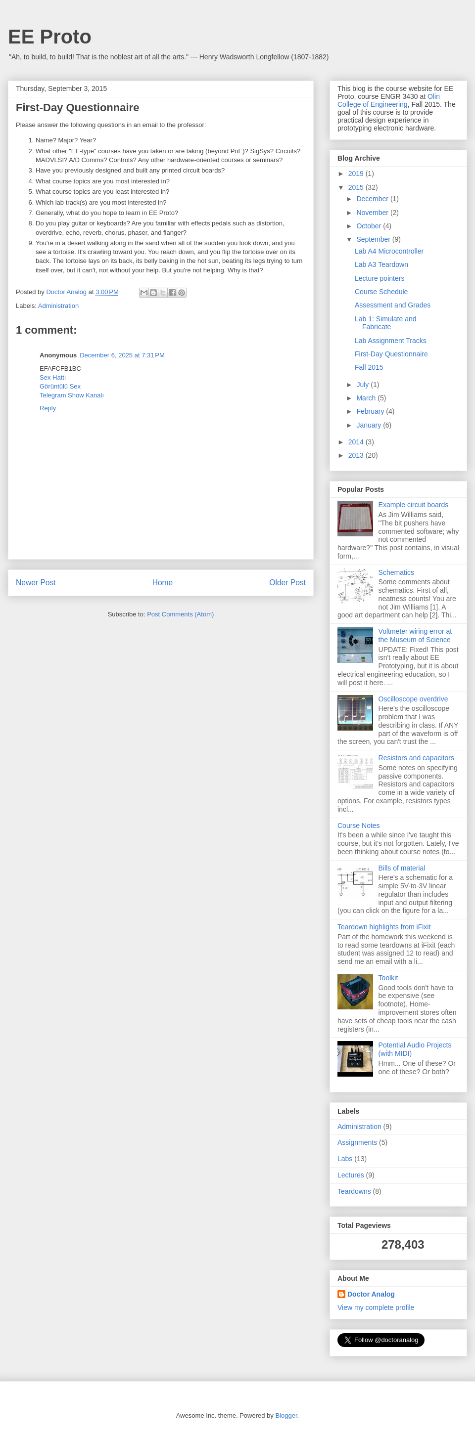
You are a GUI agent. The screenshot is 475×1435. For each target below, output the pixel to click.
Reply (48, 408)
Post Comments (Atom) (180, 614)
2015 (357, 187)
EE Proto (50, 36)
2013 (357, 455)
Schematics (396, 572)
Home (162, 582)
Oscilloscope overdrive (413, 699)
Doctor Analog (371, 1294)
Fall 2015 (369, 367)
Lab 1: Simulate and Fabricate (386, 323)
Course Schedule (381, 292)
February (371, 411)
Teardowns (354, 1191)
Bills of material (402, 868)
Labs (344, 1159)
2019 (357, 173)
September (374, 239)
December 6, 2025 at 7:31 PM (122, 355)
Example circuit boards (414, 505)
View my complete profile (375, 1307)
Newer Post (36, 582)
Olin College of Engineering (388, 100)
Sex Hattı (53, 377)
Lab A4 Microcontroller (389, 251)
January (369, 425)
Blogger (286, 1415)
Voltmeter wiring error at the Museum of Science (415, 635)
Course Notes (358, 825)
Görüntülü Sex (60, 386)
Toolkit (388, 978)
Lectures (350, 1175)
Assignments (357, 1142)
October (369, 226)
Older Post (287, 582)
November (373, 213)
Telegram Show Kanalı (72, 395)
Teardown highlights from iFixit (383, 927)
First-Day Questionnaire (391, 354)
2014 (357, 442)
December (373, 199)
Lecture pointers (379, 278)
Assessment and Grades (392, 305)
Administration (58, 305)
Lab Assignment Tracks (391, 341)
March (367, 398)
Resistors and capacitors (416, 758)
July (363, 385)
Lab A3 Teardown (381, 264)
